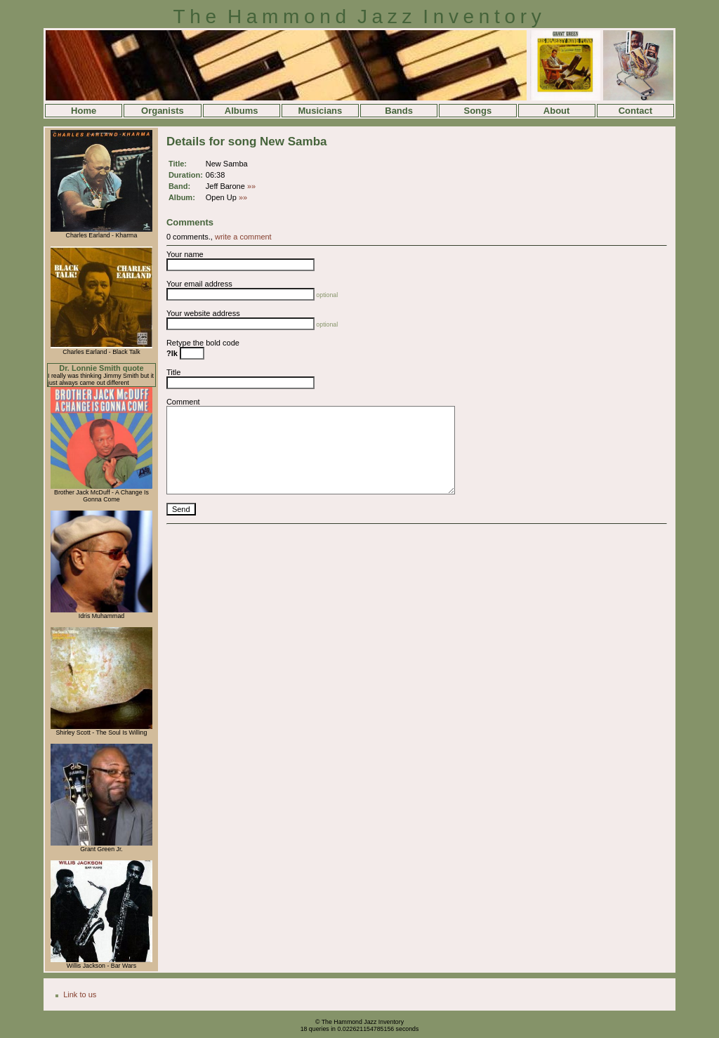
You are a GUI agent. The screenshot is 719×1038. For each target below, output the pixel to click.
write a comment (243, 236)
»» (251, 186)
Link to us (79, 994)
